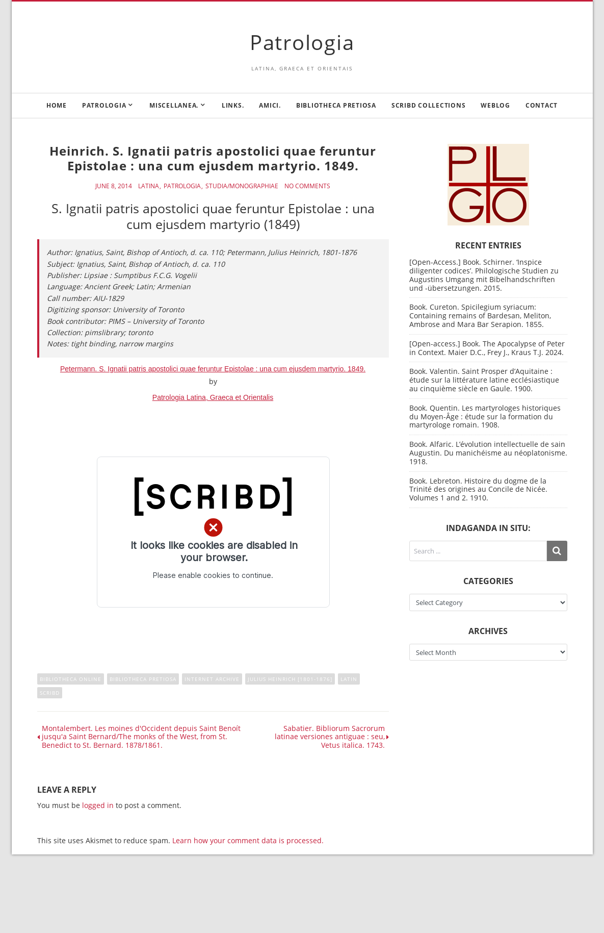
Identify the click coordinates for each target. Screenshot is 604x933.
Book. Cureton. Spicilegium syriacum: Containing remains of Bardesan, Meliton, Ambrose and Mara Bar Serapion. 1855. (480, 315)
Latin (348, 679)
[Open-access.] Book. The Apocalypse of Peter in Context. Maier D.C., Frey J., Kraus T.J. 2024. (487, 348)
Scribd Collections (428, 105)
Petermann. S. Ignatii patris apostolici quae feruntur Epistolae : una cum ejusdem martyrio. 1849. (212, 369)
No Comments (307, 186)
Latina (148, 186)
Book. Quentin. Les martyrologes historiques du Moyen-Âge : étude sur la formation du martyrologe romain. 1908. (485, 416)
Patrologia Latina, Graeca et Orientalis (212, 397)
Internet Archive (212, 679)
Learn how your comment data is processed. (248, 840)
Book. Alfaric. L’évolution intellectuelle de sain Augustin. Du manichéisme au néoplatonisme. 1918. (488, 452)
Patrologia (302, 42)
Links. (233, 105)
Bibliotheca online (70, 679)
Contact (542, 105)
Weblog (495, 105)
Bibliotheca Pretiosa (336, 105)
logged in (98, 805)
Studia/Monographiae (241, 186)
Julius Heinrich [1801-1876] (290, 679)
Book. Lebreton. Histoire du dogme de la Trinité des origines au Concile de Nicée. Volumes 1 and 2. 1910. (478, 489)
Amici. (270, 105)
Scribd (50, 692)
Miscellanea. (173, 105)
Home (56, 105)
